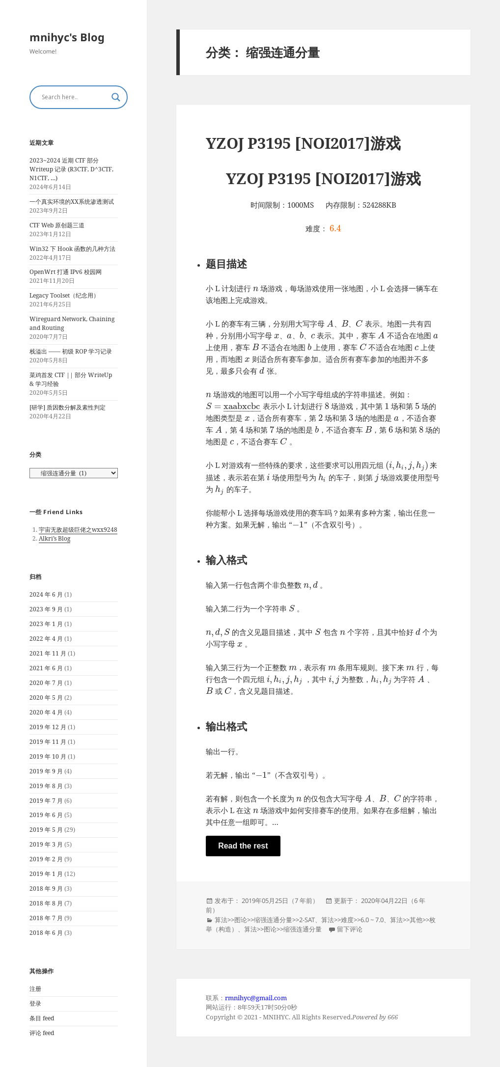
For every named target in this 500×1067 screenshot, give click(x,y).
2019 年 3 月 (46, 844)
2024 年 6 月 (46, 594)
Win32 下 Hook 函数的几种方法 (72, 249)
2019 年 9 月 (46, 771)
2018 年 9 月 (46, 888)
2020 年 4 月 (46, 712)
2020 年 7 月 (46, 683)
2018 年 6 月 (46, 933)
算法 (221, 919)
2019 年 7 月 (46, 800)
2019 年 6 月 (46, 815)
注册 (35, 989)
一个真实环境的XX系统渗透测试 (71, 201)
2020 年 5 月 (46, 697)
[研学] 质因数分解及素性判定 (67, 407)
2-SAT (307, 919)
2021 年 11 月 (47, 653)
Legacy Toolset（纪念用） (64, 295)
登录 (35, 1003)
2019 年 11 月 (47, 742)
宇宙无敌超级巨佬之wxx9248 (78, 529)
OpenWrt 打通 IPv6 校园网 (65, 272)
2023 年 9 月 (46, 609)
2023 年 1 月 (46, 624)
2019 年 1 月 (46, 874)
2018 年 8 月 (46, 903)
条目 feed (41, 1018)
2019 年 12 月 (47, 727)
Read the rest (243, 846)
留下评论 (349, 929)
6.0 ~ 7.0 (372, 919)
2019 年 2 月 (46, 859)
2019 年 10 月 (47, 756)
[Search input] (74, 97)
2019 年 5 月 (46, 829)
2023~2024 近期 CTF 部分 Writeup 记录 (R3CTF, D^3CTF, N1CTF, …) (71, 169)
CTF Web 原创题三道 (56, 225)
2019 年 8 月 (46, 786)
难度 (347, 919)
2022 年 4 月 (46, 638)
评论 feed (41, 1033)
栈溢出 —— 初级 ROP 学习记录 (70, 351)
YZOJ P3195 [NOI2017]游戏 (303, 143)
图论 (240, 919)
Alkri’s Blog (54, 538)
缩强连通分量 (273, 919)
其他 (416, 919)
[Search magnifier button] (116, 97)
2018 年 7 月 (46, 918)
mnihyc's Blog (67, 36)
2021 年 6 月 (46, 668)
